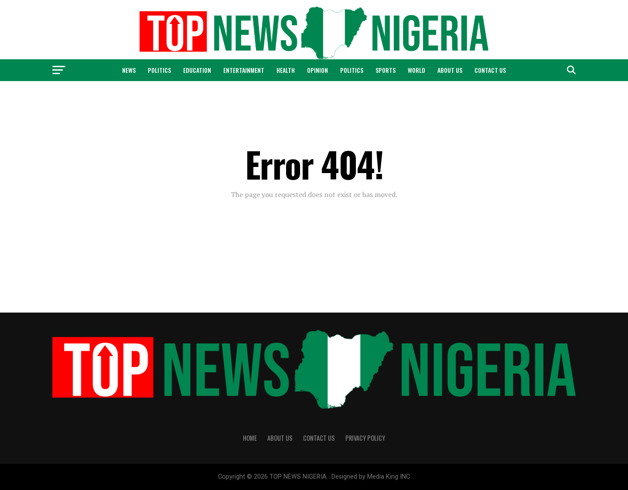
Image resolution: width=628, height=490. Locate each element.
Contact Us (490, 70)
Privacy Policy (365, 437)
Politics (159, 70)
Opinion (317, 70)
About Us (449, 70)
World (416, 70)
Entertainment (243, 70)
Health (285, 70)
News (129, 70)
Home (250, 437)
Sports (385, 70)
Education (197, 70)
